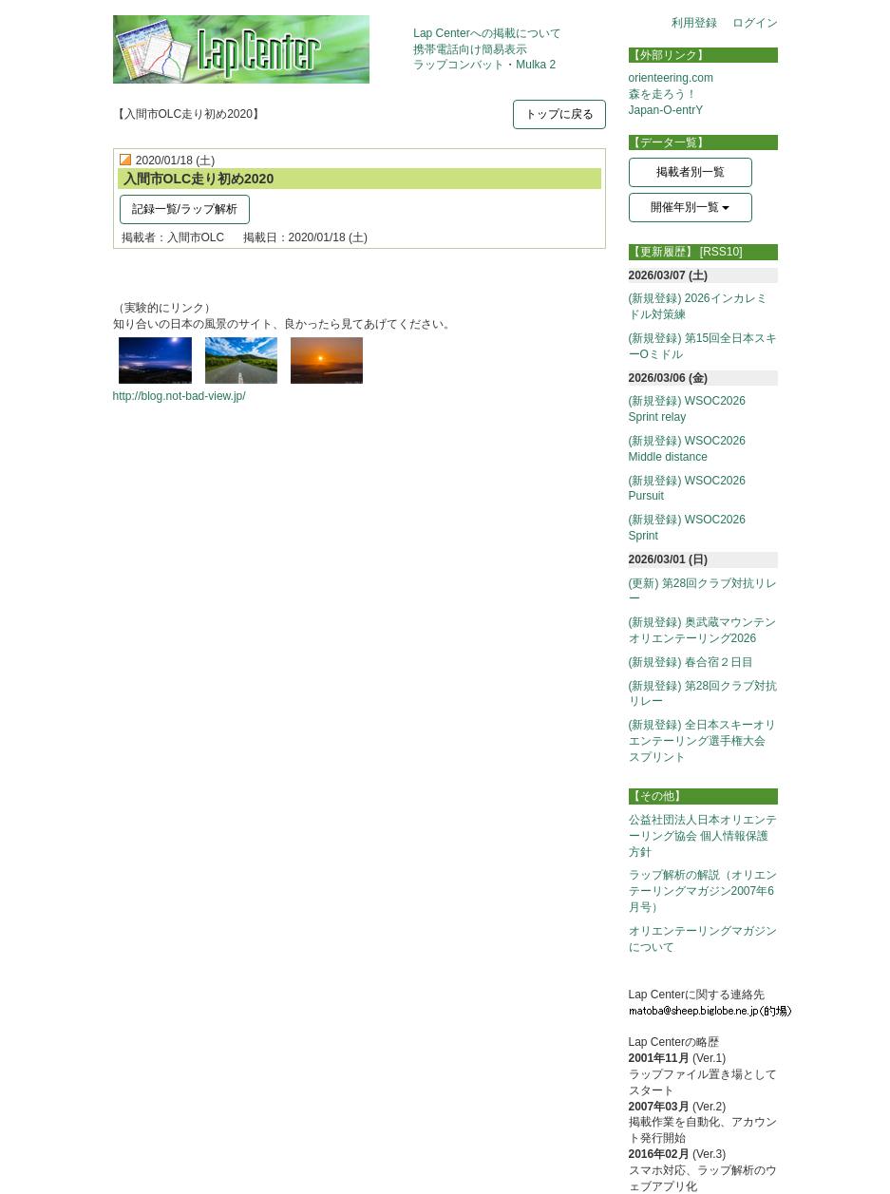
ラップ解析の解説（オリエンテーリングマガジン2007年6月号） (703, 891)
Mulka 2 (536, 64)
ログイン (755, 22)
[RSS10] (721, 251)
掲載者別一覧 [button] (690, 172)
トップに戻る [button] (559, 114)
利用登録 (694, 22)
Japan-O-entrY (666, 110)
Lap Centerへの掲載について (486, 33)
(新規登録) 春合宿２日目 (691, 662)
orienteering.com (671, 78)
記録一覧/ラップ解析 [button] (184, 209)
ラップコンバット (458, 64)
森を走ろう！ (663, 94)
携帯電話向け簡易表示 (470, 49)
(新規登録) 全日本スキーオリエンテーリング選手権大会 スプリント (703, 741)
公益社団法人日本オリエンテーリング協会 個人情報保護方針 (703, 836)
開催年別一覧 (690, 207)
